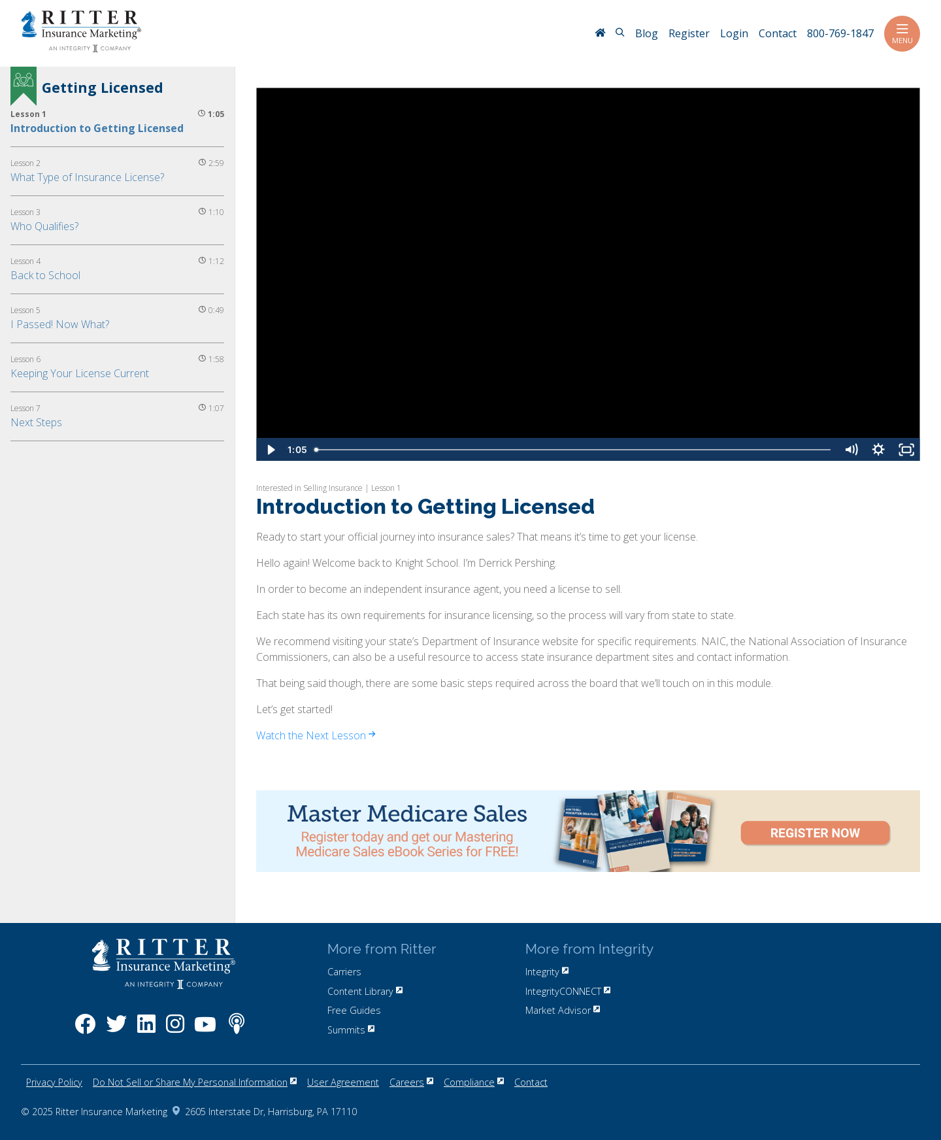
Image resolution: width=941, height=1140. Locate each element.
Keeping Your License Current (79, 373)
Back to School (45, 275)
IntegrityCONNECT (567, 991)
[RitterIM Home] (600, 34)
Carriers (344, 971)
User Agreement (343, 1082)
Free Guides (354, 1010)
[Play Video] (270, 449)
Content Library (365, 991)
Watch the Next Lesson (315, 735)
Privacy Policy (54, 1082)
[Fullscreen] (906, 449)
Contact (531, 1082)
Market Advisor (562, 1010)
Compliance (474, 1082)
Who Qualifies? (44, 226)
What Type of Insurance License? (87, 177)
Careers (411, 1082)
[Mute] (851, 449)
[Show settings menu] (878, 449)
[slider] (573, 449)
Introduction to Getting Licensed (97, 128)
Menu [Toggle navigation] (902, 33)
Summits (350, 1030)
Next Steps (36, 422)
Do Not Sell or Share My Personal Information (195, 1082)
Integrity (547, 971)
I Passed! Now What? (59, 324)
